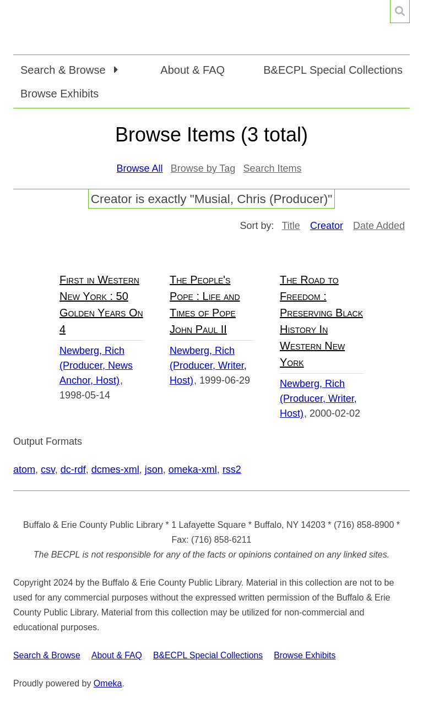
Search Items (272, 168)
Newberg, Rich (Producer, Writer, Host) (208, 365)
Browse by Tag (203, 168)
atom (24, 469)
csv (48, 469)
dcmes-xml (115, 469)
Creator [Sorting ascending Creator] (326, 225)
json (154, 469)
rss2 (232, 469)
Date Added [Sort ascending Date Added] (379, 225)
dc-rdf (73, 469)
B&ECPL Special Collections (333, 70)
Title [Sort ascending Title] (291, 225)
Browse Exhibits (59, 94)
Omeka (108, 683)
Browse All (140, 168)
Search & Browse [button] (64, 70)
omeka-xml (193, 469)
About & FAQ (192, 70)
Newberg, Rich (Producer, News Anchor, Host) (96, 365)
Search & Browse (46, 655)
